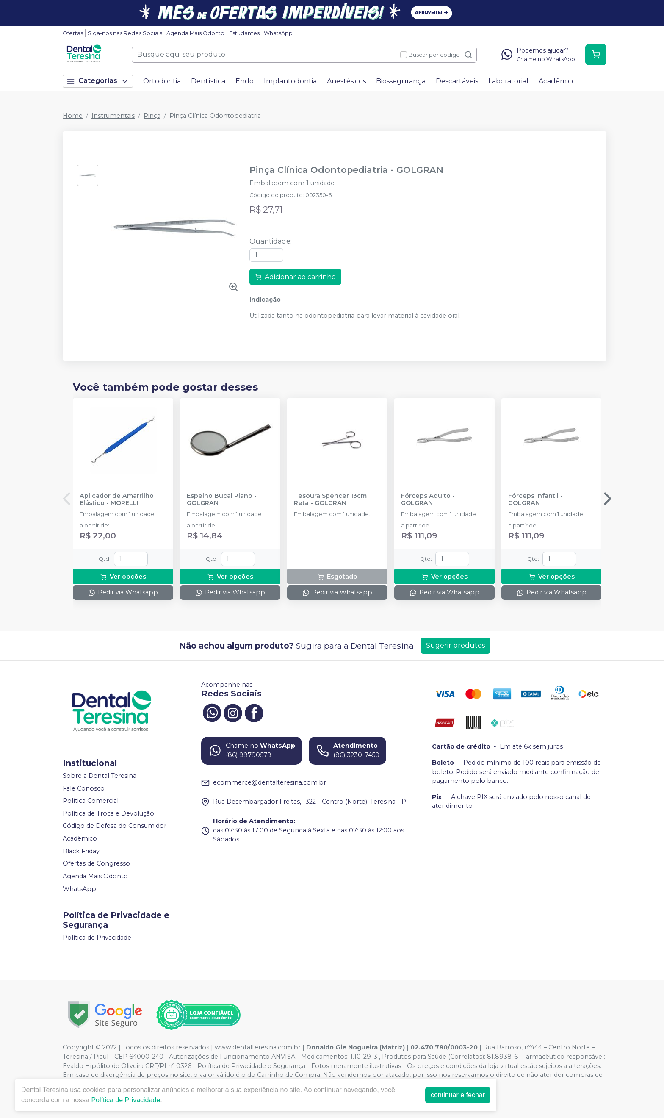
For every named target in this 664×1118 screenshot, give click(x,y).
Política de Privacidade (97, 937)
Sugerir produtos (455, 645)
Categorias (97, 81)
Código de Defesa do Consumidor (114, 826)
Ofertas (73, 33)
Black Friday (81, 851)
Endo (244, 81)
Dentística (208, 81)
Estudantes (244, 33)
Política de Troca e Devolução (108, 813)
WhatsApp (278, 33)
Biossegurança (401, 81)
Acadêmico (557, 81)
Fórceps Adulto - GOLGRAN (428, 499)
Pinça (152, 115)
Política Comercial (91, 801)
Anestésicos (346, 81)
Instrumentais (113, 115)
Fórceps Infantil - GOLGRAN (535, 499)
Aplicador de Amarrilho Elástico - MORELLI (117, 499)
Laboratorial (508, 81)
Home (73, 115)
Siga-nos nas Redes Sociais (125, 33)
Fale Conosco (84, 788)
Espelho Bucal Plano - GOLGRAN (222, 499)
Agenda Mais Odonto (195, 33)
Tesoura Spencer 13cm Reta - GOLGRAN (330, 499)
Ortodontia (162, 81)
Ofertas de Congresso (96, 863)
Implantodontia (290, 81)
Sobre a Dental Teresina (99, 776)
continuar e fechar (458, 1095)
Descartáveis (457, 81)
